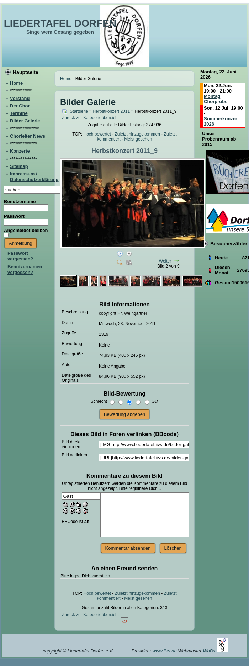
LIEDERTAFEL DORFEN (60, 23)
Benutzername (20, 201)
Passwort (14, 216)
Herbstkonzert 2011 (111, 111)
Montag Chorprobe (215, 99)
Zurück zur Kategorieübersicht (90, 117)
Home (65, 78)
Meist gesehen (138, 139)
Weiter (165, 261)
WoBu (215, 651)
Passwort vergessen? (20, 255)
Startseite (79, 111)
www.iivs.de (165, 651)
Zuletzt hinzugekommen (137, 134)
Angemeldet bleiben (26, 230)
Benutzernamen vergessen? (24, 269)
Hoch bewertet (97, 134)
